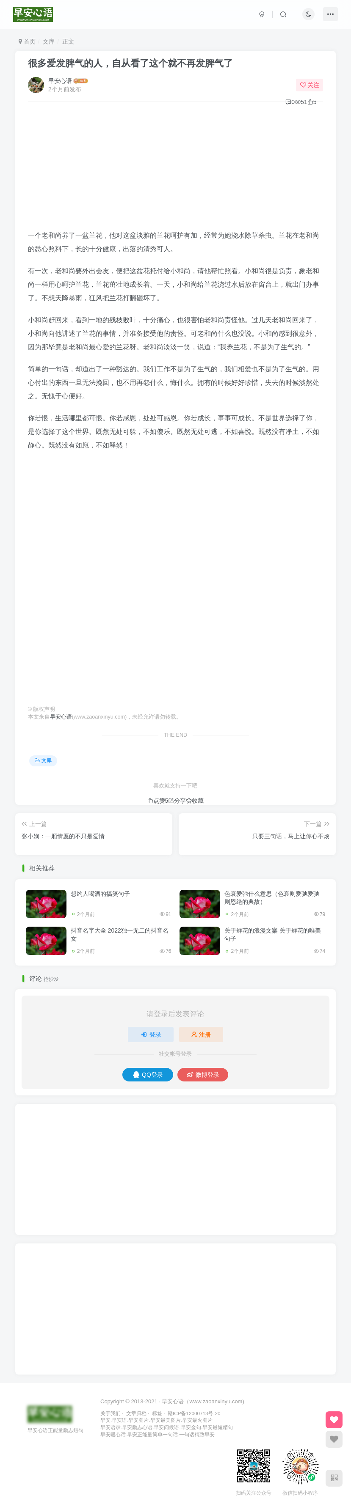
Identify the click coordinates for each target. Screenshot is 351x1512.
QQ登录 (148, 1074)
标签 (157, 1413)
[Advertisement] (175, 169)
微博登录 (203, 1074)
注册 (201, 1034)
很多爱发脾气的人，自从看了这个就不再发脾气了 (130, 63)
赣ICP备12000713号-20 (194, 1413)
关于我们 (110, 1413)
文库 (49, 41)
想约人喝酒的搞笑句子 (100, 893)
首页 (27, 41)
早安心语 (60, 80)
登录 (150, 1034)
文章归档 (136, 1413)
